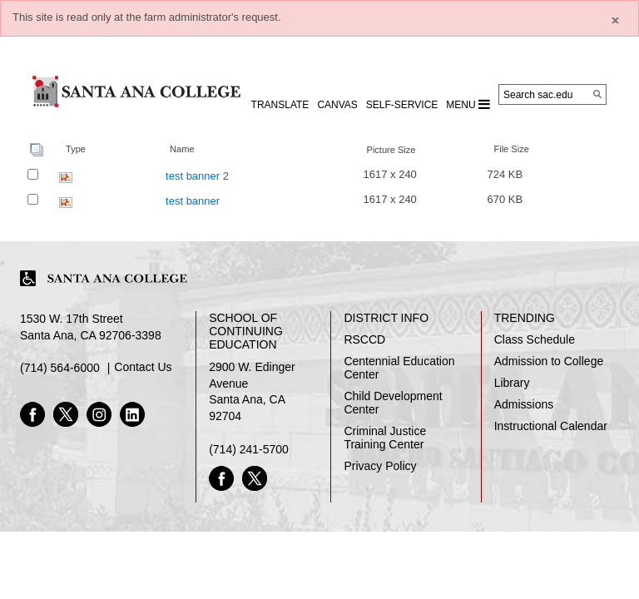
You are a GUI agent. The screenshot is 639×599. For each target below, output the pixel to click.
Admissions (524, 404)
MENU (468, 104)
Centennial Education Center (399, 367)
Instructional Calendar (550, 426)
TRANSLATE (280, 105)
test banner (193, 201)
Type (76, 149)
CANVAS (337, 105)
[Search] (597, 94)
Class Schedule (534, 339)
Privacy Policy (380, 466)
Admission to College (549, 361)
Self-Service (402, 105)
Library (512, 382)
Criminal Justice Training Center (385, 437)
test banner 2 (197, 176)
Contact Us (142, 367)
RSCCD (364, 339)
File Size (510, 149)
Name (182, 149)
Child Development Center (393, 402)
